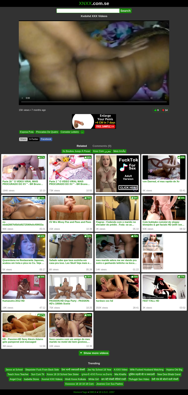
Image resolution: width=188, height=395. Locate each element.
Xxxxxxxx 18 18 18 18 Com (79, 384)
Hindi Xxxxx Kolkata (75, 379)
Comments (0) (102, 145)
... (82, 132)
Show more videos (94, 353)
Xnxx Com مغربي (102, 151)
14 (165, 110)
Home (77, 392)
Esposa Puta (26, 132)
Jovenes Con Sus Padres (109, 384)
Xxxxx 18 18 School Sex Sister (63, 374)
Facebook (46, 139)
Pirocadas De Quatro (47, 132)
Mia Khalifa (120, 374)
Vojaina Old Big (174, 369)
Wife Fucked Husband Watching (146, 369)
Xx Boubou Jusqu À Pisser (76, 151)
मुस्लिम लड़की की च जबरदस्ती (142, 374)
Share (23, 139)
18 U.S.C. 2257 (106, 392)
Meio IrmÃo (119, 151)
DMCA (92, 392)
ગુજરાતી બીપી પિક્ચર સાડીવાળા (96, 374)
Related (82, 145)
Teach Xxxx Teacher (17, 374)
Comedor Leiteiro (70, 132)
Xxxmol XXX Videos (52, 379)
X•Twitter (33, 139)
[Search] (87, 10)
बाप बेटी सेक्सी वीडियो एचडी (113, 379)
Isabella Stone (31, 379)
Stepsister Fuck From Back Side (42, 369)
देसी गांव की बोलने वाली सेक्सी (165, 379)
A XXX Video (120, 369)
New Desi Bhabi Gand (168, 374)
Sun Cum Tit (37, 374)
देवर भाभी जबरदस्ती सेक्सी (73, 369)
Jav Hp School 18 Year (99, 369)
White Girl (93, 379)
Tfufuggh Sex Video (139, 379)
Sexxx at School (14, 369)
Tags (84, 392)
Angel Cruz (15, 379)
